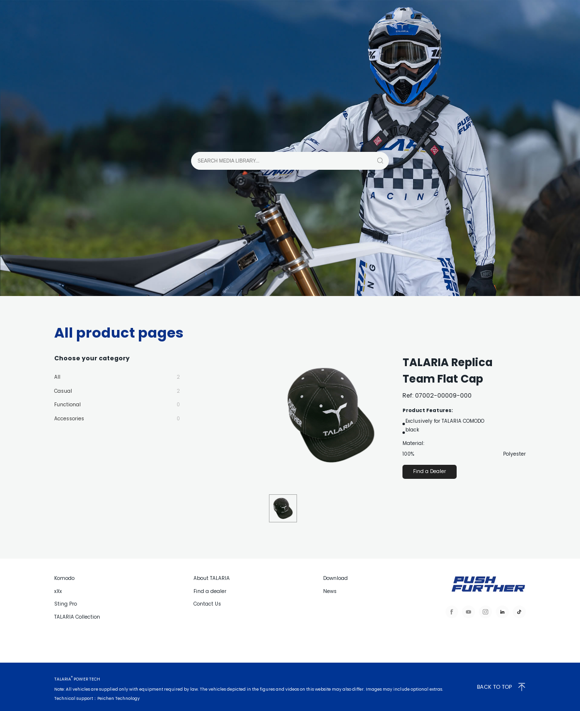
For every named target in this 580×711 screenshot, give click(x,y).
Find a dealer (209, 591)
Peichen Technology (118, 698)
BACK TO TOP (501, 687)
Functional (116, 402)
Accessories (116, 415)
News (330, 591)
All (116, 376)
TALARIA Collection (77, 617)
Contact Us (207, 604)
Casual (116, 389)
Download (335, 578)
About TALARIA (211, 578)
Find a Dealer (429, 471)
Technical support (73, 698)
